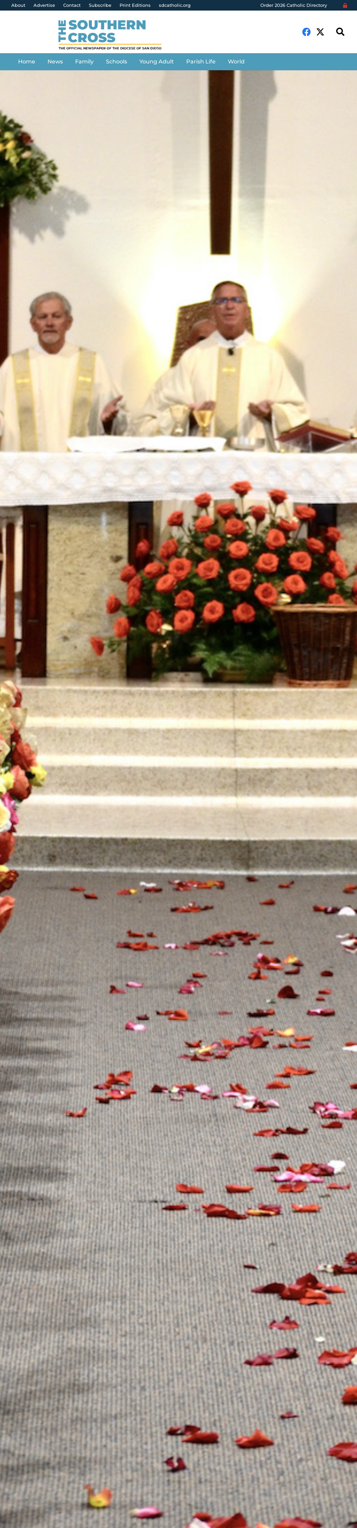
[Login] (345, 5)
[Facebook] (306, 32)
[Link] (115, 35)
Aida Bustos (39, 840)
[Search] (340, 32)
